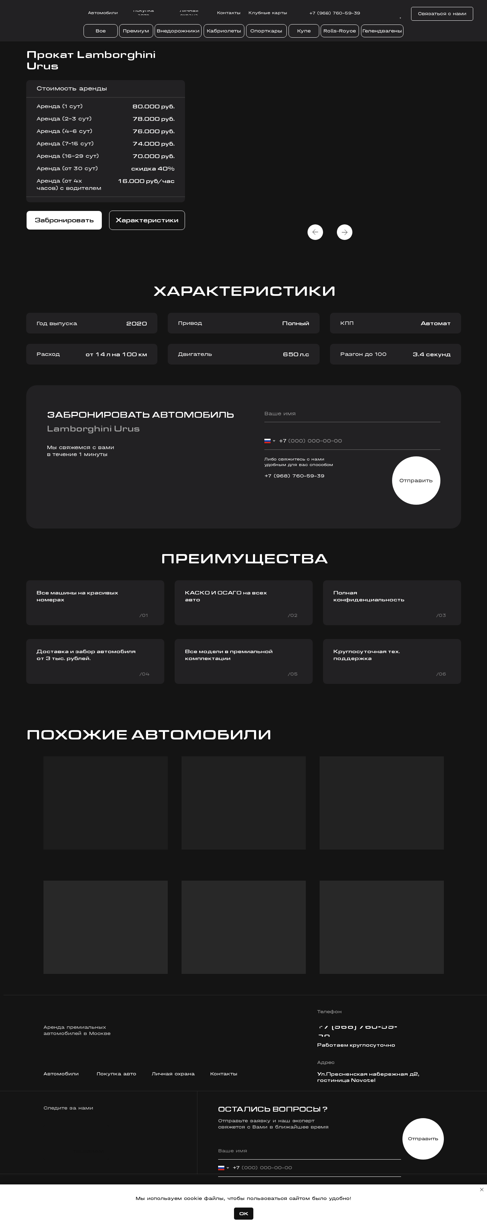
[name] (352, 413)
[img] (382, 14)
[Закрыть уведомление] (481, 1189)
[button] (442, 14)
